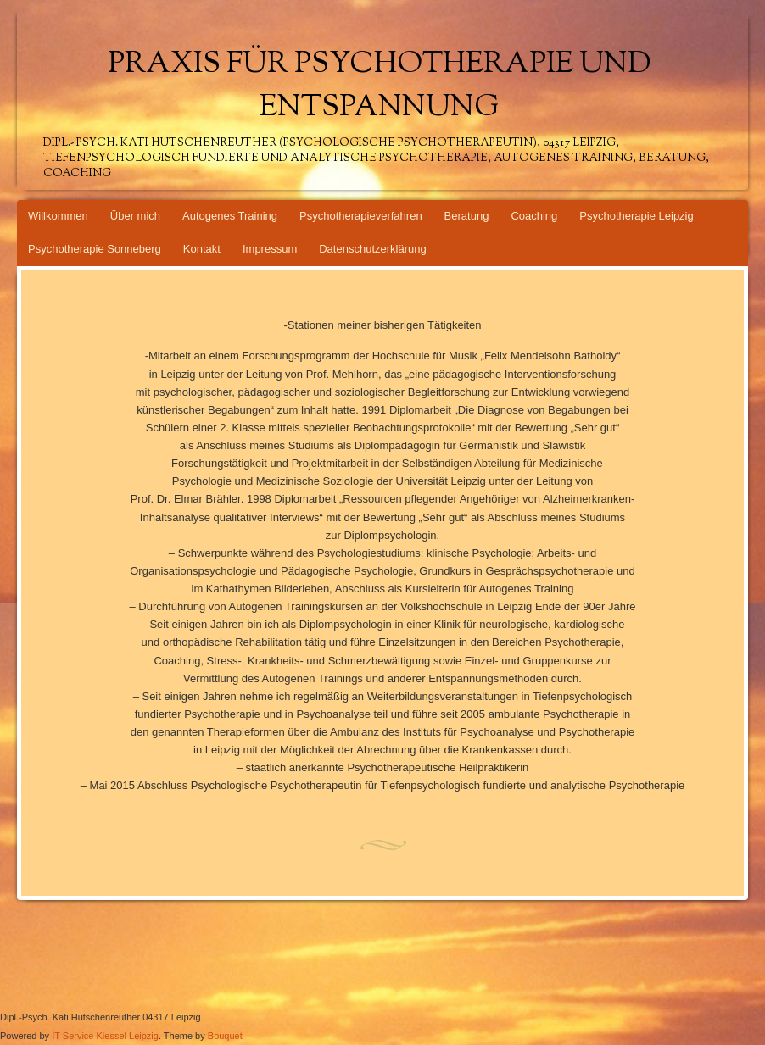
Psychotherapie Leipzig (636, 215)
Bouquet (225, 1036)
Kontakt (202, 248)
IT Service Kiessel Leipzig (105, 1036)
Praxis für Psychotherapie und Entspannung (379, 86)
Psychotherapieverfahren (360, 215)
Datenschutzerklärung (372, 248)
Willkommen (58, 215)
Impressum (270, 248)
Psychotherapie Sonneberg (94, 248)
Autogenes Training (229, 215)
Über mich (135, 215)
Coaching (534, 215)
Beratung (466, 215)
